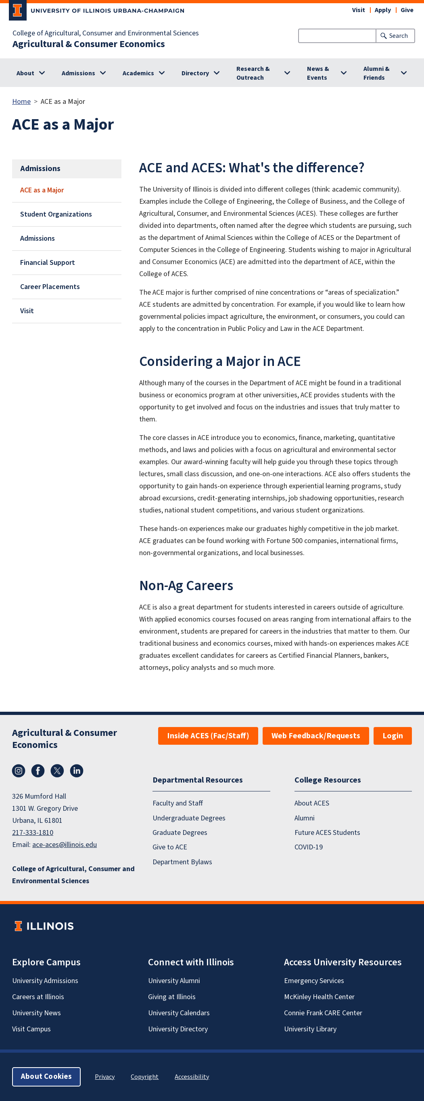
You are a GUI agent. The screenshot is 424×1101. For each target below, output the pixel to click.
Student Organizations (56, 214)
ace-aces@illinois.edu (64, 845)
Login (392, 736)
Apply (383, 10)
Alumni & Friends (376, 73)
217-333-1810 (32, 833)
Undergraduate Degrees (189, 818)
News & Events (318, 73)
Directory (195, 73)
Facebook (38, 771)
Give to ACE (169, 847)
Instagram (18, 771)
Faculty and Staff (177, 803)
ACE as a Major (42, 190)
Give (407, 10)
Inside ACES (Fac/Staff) (208, 736)
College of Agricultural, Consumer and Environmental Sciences (106, 33)
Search (398, 35)
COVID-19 (309, 847)
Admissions (78, 73)
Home (21, 102)
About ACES (312, 803)
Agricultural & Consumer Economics (89, 44)
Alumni (305, 818)
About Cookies (46, 1076)
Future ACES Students (327, 833)
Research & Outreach (253, 73)
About (25, 73)
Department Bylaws (182, 862)
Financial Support (47, 263)
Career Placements (50, 287)
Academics (138, 73)
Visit (358, 10)
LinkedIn (77, 771)
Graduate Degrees (179, 833)
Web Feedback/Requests (316, 736)
